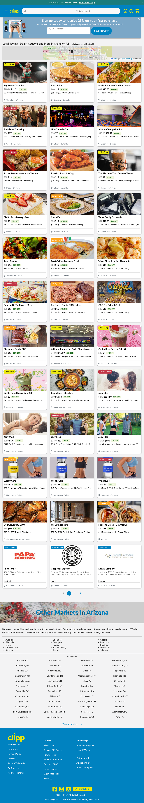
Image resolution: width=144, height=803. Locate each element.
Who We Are (14, 744)
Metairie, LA (87, 686)
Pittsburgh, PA (87, 691)
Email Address (57, 29)
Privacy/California (16, 763)
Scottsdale (104, 647)
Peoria (54, 645)
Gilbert (102, 640)
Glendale (8, 642)
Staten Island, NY (119, 696)
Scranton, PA (119, 691)
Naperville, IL (119, 671)
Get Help (48, 764)
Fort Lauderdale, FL (22, 712)
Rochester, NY (87, 696)
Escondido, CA (22, 707)
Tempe (54, 650)
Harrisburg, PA (55, 707)
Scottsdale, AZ (87, 717)
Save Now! (101, 30)
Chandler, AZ (55, 666)
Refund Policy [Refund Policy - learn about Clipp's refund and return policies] (50, 755)
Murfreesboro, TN (119, 666)
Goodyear (56, 642)
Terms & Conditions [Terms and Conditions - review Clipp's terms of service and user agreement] (53, 760)
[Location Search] (97, 11)
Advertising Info (84, 763)
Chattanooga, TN (55, 676)
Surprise (8, 650)
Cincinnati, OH (55, 681)
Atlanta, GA (22, 671)
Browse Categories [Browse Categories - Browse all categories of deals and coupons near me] (85, 745)
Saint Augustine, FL (87, 701)
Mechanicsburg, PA (87, 676)
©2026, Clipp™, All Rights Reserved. (70, 795)
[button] (142, 2)
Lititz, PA (87, 671)
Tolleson (103, 650)
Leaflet (114, 59)
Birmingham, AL (22, 681)
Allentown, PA (22, 666)
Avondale (8, 640)
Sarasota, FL (87, 712)
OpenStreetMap (126, 59)
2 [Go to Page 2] (74, 593)
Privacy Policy (14, 754)
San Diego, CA (87, 707)
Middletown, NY (119, 660)
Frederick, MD (55, 691)
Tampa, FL (119, 707)
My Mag (48, 778)
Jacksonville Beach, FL (54, 712)
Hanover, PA (55, 701)
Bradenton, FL (22, 686)
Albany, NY (22, 660)
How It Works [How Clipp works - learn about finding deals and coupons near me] (83, 750)
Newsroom (13, 749)
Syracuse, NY (119, 701)
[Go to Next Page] (80, 593)
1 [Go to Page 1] (69, 593)
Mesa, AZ (87, 681)
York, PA (120, 717)
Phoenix (103, 645)
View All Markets (72, 724)
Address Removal (16, 773)
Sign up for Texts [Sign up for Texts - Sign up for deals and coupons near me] (51, 774)
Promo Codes (50, 769)
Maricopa (103, 642)
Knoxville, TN (87, 660)
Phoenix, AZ (119, 686)
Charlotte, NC (54, 671)
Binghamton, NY (22, 676)
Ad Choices (13, 768)
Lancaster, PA (87, 666)
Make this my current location (82, 44)
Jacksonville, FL (54, 717)
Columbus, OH (22, 696)
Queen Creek (10, 647)
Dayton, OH (22, 701)
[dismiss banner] (139, 19)
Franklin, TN (22, 717)
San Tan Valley (58, 647)
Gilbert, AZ (55, 696)
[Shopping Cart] (137, 11)
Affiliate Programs (84, 768)
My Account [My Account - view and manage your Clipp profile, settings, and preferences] (49, 745)
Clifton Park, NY (54, 686)
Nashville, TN (119, 676)
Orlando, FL (119, 681)
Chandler (55, 640)
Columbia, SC (22, 691)
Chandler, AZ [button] (62, 43)
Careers (11, 759)
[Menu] (6, 11)
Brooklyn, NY (54, 660)
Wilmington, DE (119, 712)
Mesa (7, 645)
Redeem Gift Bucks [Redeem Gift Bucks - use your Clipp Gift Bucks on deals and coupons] (53, 750)
